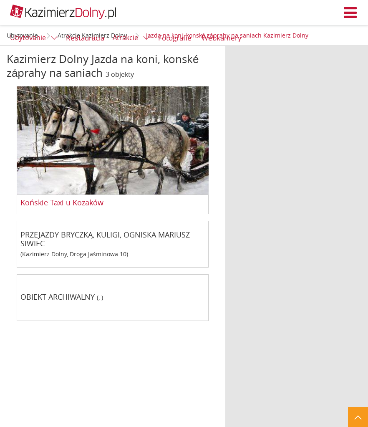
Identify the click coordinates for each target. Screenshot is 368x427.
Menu (350, 12)
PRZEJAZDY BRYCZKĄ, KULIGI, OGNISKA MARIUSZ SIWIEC (105, 239)
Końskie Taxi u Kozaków (61, 202)
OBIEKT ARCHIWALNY (57, 297)
